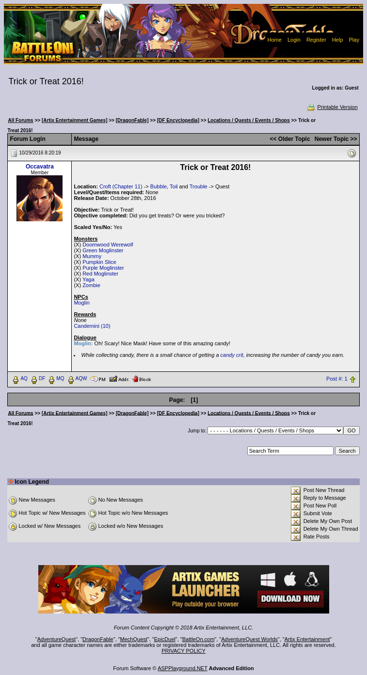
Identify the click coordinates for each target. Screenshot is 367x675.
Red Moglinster (100, 273)
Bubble (158, 186)
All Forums (20, 120)
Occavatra (40, 166)
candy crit (232, 355)
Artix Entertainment (307, 639)
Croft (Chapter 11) (121, 186)
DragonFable (97, 639)
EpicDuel (165, 639)
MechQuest (133, 639)
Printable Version (331, 107)
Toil (174, 186)
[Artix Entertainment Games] (75, 120)
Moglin (81, 303)
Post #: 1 (336, 379)
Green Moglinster (102, 250)
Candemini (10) (92, 326)
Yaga (88, 279)
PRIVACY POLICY (183, 651)
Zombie (91, 285)
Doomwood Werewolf (107, 244)
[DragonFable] (132, 120)
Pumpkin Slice (99, 262)
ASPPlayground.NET (182, 668)
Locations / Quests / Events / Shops (248, 120)
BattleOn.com (198, 639)
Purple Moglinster (103, 268)
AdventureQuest (56, 639)
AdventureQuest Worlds (249, 639)
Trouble (198, 186)
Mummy (91, 256)
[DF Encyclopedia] (178, 120)
